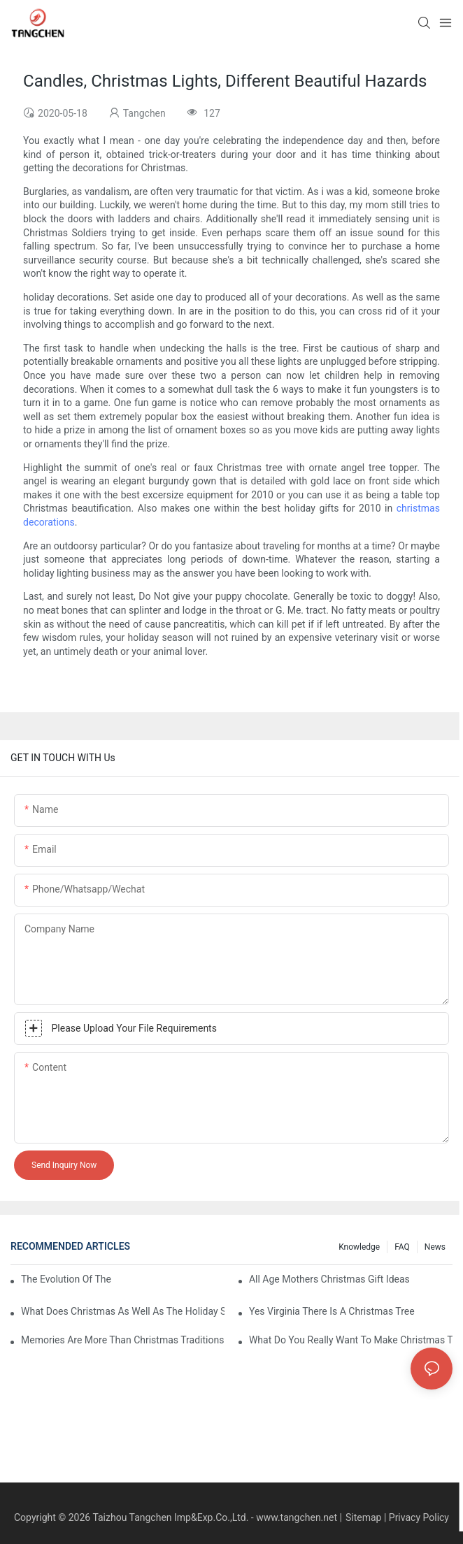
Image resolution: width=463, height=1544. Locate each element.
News (435, 1247)
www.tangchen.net (296, 1517)
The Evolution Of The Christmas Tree (67, 1279)
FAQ (402, 1247)
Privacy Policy (419, 1517)
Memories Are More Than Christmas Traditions (122, 1339)
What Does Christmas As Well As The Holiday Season (123, 1311)
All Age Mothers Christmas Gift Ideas (329, 1279)
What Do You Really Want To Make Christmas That (351, 1339)
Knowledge (359, 1247)
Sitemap (363, 1517)
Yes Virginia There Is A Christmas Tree (332, 1311)
